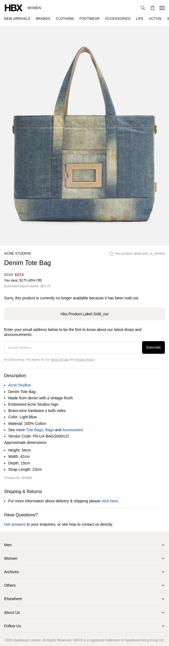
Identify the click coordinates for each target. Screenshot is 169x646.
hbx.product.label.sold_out (84, 314)
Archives (11, 572)
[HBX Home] (13, 7)
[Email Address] (72, 347)
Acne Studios (17, 253)
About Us (12, 612)
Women (34, 8)
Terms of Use (59, 359)
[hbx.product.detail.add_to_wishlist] (137, 255)
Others (10, 585)
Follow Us (12, 626)
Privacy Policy (85, 359)
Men (8, 545)
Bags (49, 430)
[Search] (143, 8)
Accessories (72, 430)
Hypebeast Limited (26, 640)
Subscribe (153, 347)
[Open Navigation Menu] (162, 8)
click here (109, 501)
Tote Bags (34, 430)
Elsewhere (13, 599)
